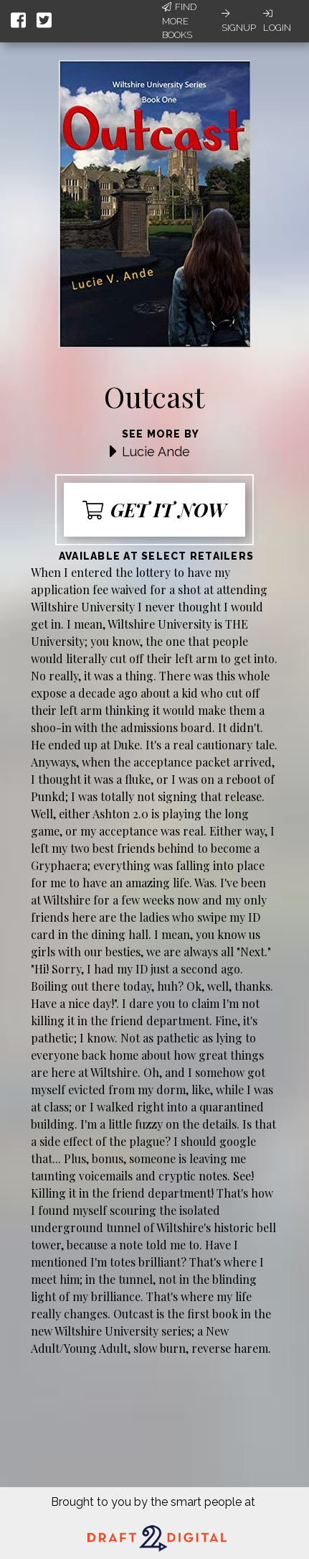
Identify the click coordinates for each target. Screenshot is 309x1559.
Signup (239, 21)
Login (277, 21)
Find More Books (179, 20)
